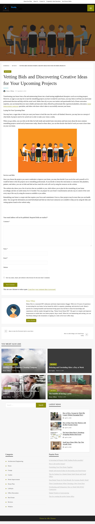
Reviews (14, 65)
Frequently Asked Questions (53, 1)
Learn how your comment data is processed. (42, 289)
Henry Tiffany (10, 91)
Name (5, 249)
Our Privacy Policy (66, 1)
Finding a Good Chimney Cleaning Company (20, 367)
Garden (10, 475)
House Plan (11, 484)
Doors (10, 466)
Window (10, 506)
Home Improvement (11, 364)
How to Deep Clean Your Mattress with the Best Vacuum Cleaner (74, 424)
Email (5, 258)
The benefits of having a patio (60, 394)
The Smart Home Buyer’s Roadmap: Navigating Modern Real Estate (73, 433)
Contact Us (42, 1)
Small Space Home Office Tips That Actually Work (73, 443)
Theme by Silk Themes (47, 518)
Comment (6, 221)
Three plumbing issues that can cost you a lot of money (21, 392)
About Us (35, 1)
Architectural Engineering (15, 461)
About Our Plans (28, 1)
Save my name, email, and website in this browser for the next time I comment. (28, 277)
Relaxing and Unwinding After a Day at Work (66, 367)
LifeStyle (10, 488)
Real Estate (11, 497)
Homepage (6, 65)
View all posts (31, 320)
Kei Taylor (52, 370)
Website (5, 267)
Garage (10, 470)
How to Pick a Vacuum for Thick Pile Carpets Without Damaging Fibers (74, 414)
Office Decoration (13, 493)
